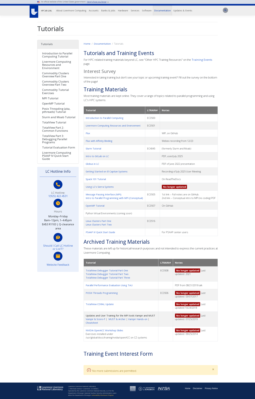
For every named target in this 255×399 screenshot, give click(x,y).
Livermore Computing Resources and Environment (113, 125)
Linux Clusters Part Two (99, 224)
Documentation (162, 10)
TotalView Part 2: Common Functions (55, 129)
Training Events (202, 60)
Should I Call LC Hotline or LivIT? (58, 247)
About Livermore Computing (71, 10)
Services (135, 10)
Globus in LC (92, 163)
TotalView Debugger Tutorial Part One (107, 270)
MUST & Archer (117, 319)
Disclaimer (197, 388)
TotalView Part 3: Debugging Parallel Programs (54, 139)
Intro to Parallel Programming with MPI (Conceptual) (114, 198)
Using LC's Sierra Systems (100, 186)
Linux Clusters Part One (98, 221)
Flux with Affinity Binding (99, 140)
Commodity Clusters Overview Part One (55, 74)
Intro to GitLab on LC (97, 156)
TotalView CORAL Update (100, 304)
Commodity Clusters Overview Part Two (55, 83)
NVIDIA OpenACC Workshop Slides (104, 330)
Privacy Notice (211, 388)
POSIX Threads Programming (102, 292)
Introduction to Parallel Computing (104, 117)
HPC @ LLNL (46, 10)
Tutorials (47, 44)
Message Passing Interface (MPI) (103, 194)
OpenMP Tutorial (95, 205)
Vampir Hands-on (137, 319)
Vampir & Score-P (95, 319)
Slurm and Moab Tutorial (58, 117)
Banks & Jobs (108, 10)
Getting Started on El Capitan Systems (107, 171)
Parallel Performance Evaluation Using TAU (109, 285)
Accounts (94, 10)
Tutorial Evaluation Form (58, 147)
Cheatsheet (92, 322)
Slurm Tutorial (93, 148)
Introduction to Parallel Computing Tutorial (57, 54)
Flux (88, 133)
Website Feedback (58, 264)
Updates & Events (182, 10)
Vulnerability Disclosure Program (102, 395)
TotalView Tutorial (54, 122)
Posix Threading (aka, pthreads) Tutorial (56, 110)
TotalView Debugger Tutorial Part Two (107, 274)
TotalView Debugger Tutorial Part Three (108, 277)
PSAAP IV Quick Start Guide (100, 232)
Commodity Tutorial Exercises (55, 91)
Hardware (123, 10)
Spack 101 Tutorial (96, 179)
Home (87, 43)
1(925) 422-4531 (58, 196)
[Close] (213, 369)
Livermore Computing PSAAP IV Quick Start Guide (56, 156)
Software (147, 10)
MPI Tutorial (50, 98)
